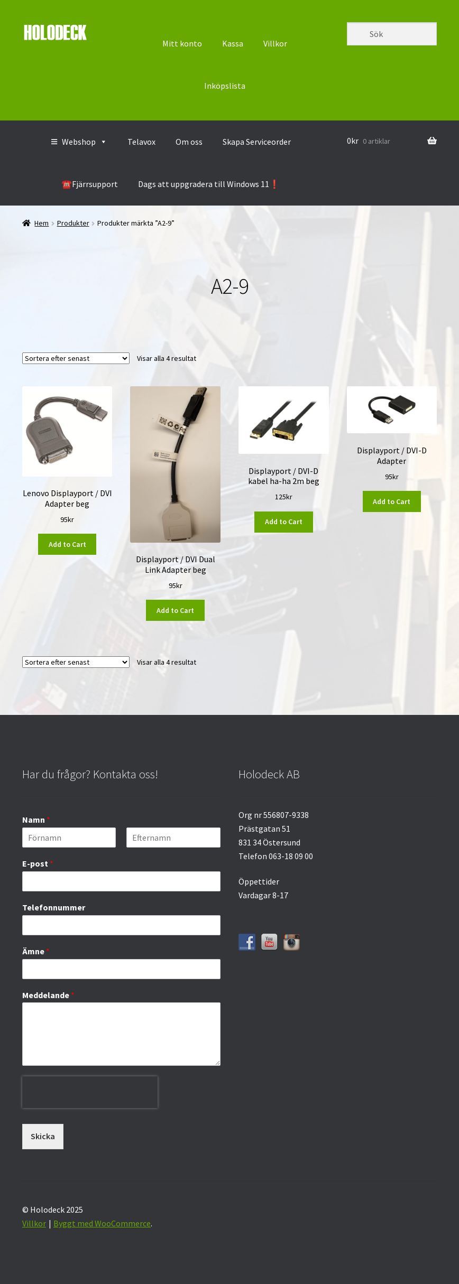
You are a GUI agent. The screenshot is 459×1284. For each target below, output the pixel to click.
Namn (36, 819)
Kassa (232, 43)
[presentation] (90, 1116)
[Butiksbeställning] (76, 358)
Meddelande (48, 995)
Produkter (73, 223)
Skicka (43, 1136)
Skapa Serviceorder (257, 141)
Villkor (275, 43)
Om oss (189, 141)
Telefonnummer (53, 907)
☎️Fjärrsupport (89, 184)
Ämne (36, 951)
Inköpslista (224, 85)
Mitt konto (182, 43)
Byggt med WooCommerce (102, 1223)
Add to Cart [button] (67, 544)
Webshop (84, 141)
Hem (41, 223)
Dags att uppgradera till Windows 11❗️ (209, 184)
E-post (37, 863)
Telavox (141, 141)
